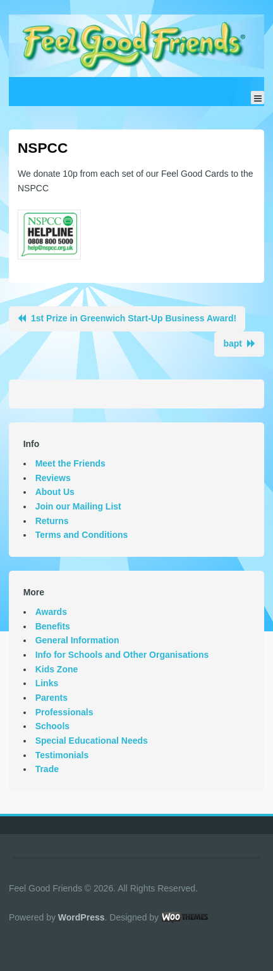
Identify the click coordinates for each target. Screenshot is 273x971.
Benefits (52, 626)
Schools (52, 726)
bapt (232, 343)
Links (47, 683)
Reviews (53, 478)
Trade (47, 769)
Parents (51, 698)
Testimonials (62, 755)
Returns (52, 521)
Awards (51, 612)
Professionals (64, 712)
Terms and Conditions (81, 535)
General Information (77, 640)
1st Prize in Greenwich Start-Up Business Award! (133, 318)
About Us (55, 492)
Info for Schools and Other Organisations (122, 655)
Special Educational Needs (91, 741)
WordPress (81, 917)
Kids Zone (56, 669)
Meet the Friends (70, 463)
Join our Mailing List (78, 506)
